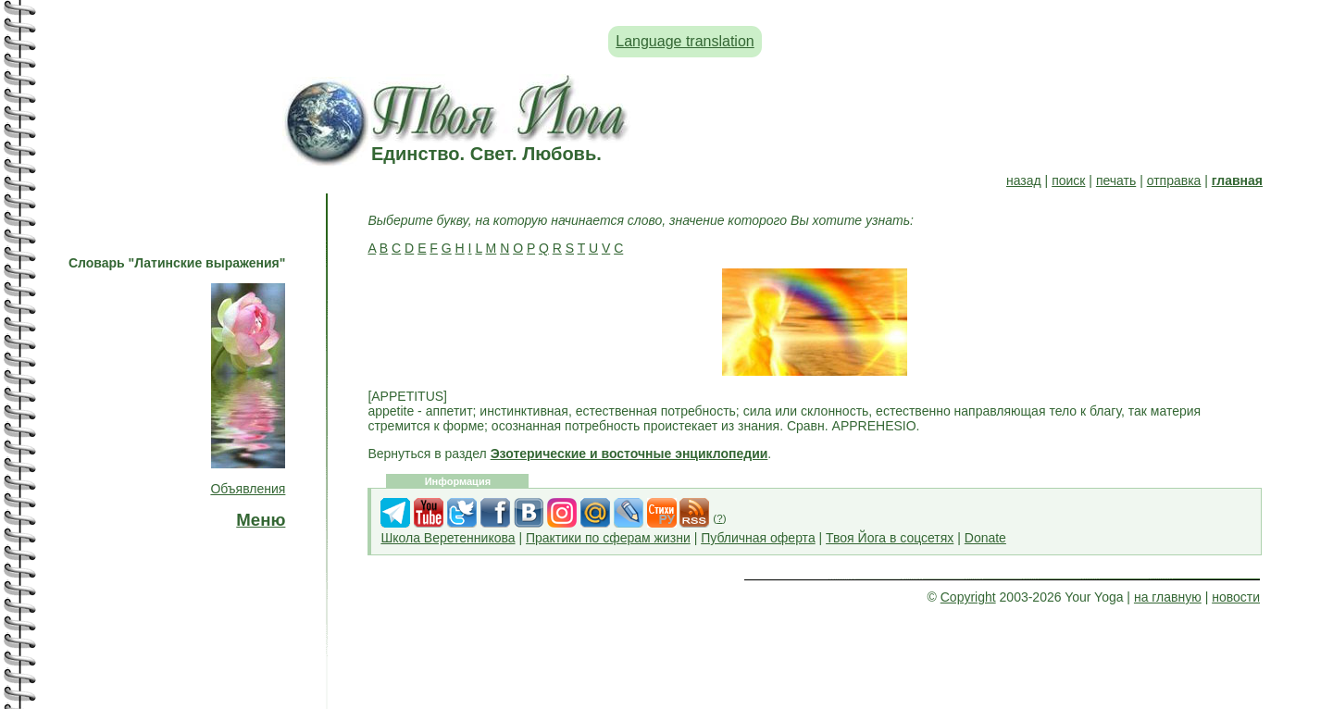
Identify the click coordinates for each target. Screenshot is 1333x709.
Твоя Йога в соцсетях (889, 537)
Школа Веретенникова (447, 537)
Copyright (968, 597)
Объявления (247, 488)
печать (1116, 180)
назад (1023, 180)
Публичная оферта (758, 537)
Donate (985, 537)
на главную (1168, 597)
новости (1236, 597)
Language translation (685, 41)
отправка (1174, 180)
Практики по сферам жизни (608, 537)
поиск (1068, 180)
